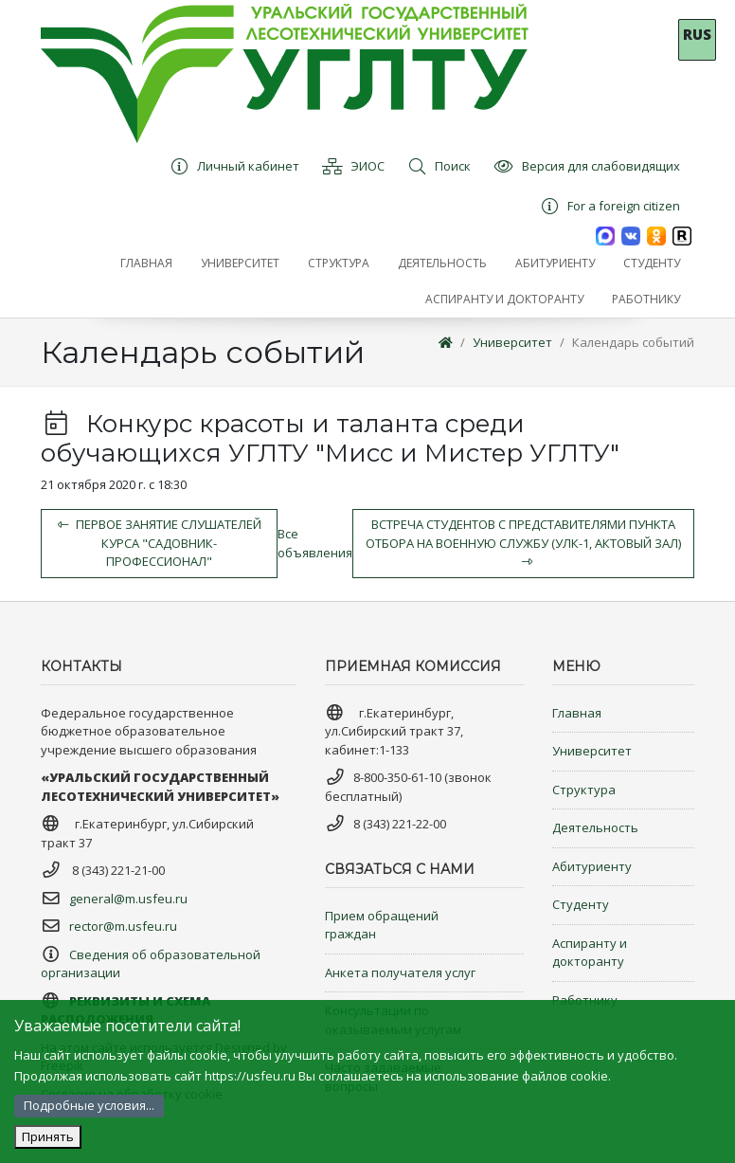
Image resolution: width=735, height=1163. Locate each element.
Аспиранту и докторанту (589, 953)
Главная (576, 712)
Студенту (580, 904)
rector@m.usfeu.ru (123, 926)
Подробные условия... (89, 1105)
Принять (48, 1136)
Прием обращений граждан (382, 925)
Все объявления (315, 543)
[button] (240, 263)
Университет (512, 342)
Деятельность (595, 827)
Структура (584, 789)
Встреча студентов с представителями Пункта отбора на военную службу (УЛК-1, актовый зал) (523, 542)
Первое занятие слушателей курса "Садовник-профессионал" (159, 543)
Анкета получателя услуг (400, 972)
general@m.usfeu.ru (128, 898)
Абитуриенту (592, 866)
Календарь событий (633, 342)
